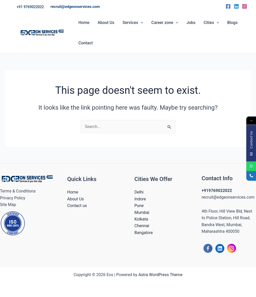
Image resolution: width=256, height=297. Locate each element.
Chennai (141, 225)
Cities (211, 22)
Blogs (232, 22)
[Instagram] (244, 6)
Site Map (8, 204)
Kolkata (141, 219)
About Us (106, 22)
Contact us (77, 205)
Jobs (191, 22)
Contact (85, 43)
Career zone (164, 22)
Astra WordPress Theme (160, 274)
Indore (140, 199)
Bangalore (143, 232)
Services (133, 22)
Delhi (139, 192)
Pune (139, 205)
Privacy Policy (12, 198)
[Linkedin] (236, 6)
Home (83, 22)
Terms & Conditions (18, 191)
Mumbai (141, 212)
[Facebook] (228, 6)
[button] (30, 6)
